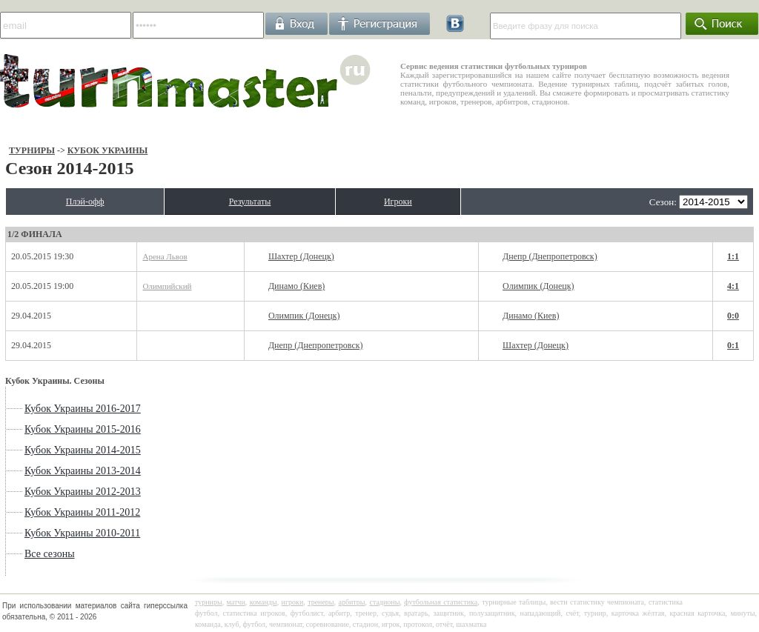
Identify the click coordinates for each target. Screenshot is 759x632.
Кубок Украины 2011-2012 (82, 512)
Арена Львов (164, 256)
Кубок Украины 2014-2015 (82, 450)
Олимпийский (166, 286)
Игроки (398, 201)
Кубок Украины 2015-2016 (82, 429)
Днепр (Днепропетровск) (550, 256)
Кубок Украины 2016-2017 (82, 408)
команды (263, 602)
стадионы (384, 602)
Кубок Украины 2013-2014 (82, 470)
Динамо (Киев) (296, 286)
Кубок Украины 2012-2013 (82, 491)
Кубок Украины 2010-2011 (82, 533)
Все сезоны (49, 553)
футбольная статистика (440, 602)
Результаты (250, 201)
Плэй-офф (85, 201)
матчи (236, 602)
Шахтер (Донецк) (301, 256)
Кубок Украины (107, 150)
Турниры (32, 150)
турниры (208, 602)
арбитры (351, 602)
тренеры (321, 602)
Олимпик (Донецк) (538, 286)
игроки (293, 602)
